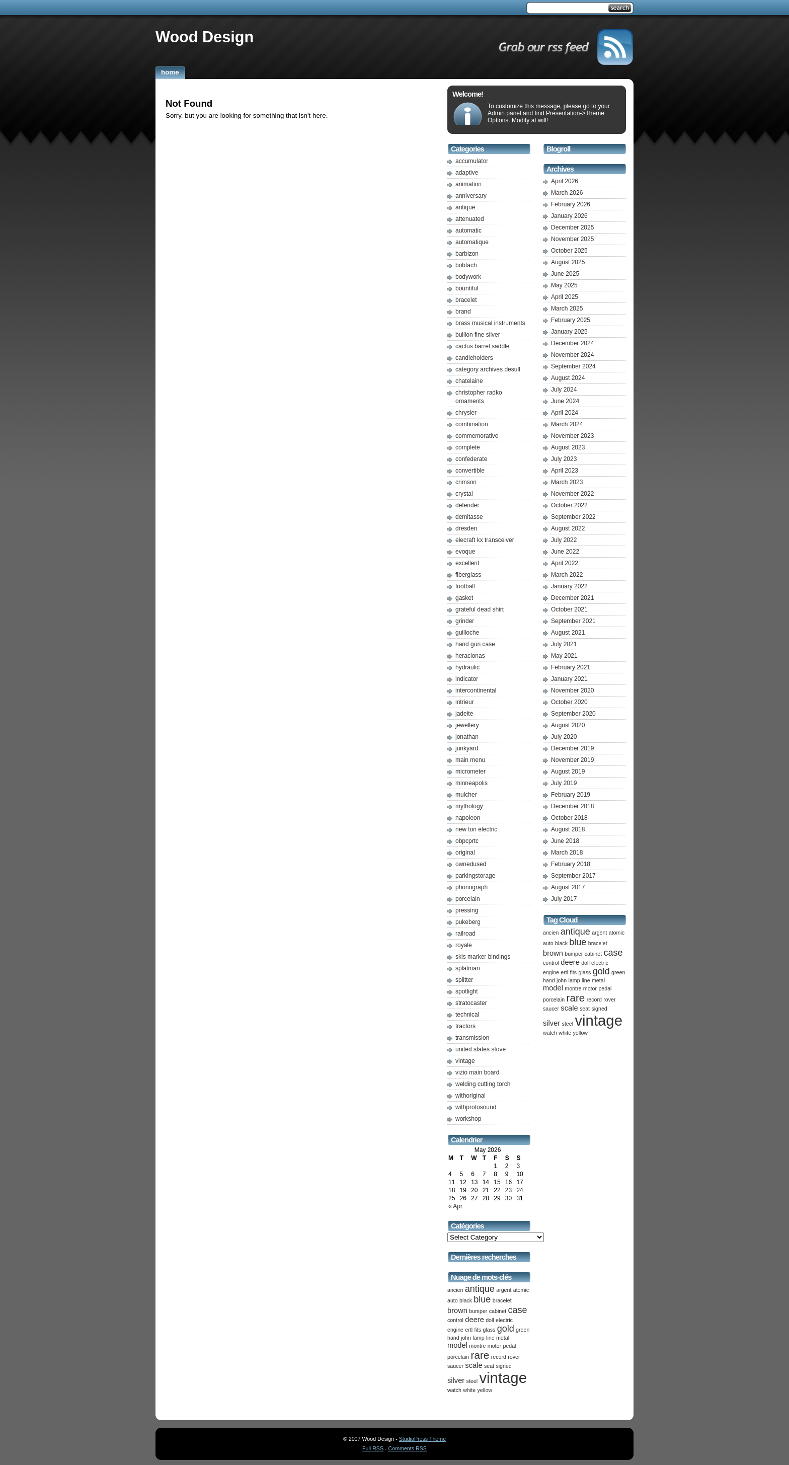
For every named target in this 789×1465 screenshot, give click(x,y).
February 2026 (570, 204)
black (465, 1300)
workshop (468, 1118)
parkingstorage (475, 875)
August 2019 (568, 771)
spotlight (466, 991)
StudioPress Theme (422, 1439)
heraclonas (470, 655)
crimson (466, 482)
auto (452, 1300)
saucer (455, 1366)
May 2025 (564, 285)
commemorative (476, 435)
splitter (464, 979)
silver (455, 1380)
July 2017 (564, 898)
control (455, 1320)
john (466, 1338)
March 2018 (567, 852)
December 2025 (572, 227)
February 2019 (570, 794)
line (490, 1338)
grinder (464, 621)
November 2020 (572, 690)
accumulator (471, 161)
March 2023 (567, 482)
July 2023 (564, 458)
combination (471, 424)
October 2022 (569, 505)
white (469, 1390)
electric (504, 1320)
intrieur (464, 702)
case (517, 1310)
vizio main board (477, 1072)
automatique (472, 242)
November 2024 (572, 354)
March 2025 (567, 308)
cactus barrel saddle (482, 346)
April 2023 (564, 470)
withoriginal (470, 1095)
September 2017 (573, 875)
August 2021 (568, 632)
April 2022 (564, 563)
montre (477, 1346)
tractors (465, 1026)
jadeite (464, 713)
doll (490, 1320)
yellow (484, 1390)
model (457, 1345)
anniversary (471, 195)
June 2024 (565, 401)
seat (489, 1366)
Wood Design (204, 36)
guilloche (467, 632)
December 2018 (572, 806)
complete (467, 447)
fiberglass (468, 574)
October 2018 (569, 817)
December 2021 (572, 597)
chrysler (466, 412)
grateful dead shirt (479, 609)
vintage (465, 1060)
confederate (471, 458)
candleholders (474, 357)
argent (503, 1290)
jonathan (467, 736)
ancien (455, 1290)
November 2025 (572, 239)
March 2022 (567, 574)
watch (454, 1390)
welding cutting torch (482, 1084)
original (465, 852)
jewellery (467, 725)
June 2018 (565, 840)
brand (463, 311)
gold (505, 1329)
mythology (469, 806)
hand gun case (475, 644)
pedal (509, 1346)
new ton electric (476, 829)
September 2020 (573, 713)
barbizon (467, 253)
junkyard (466, 748)
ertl (468, 1330)
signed (503, 1366)
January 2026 (569, 215)
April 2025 (564, 296)
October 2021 (569, 609)
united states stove (480, 1049)
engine (455, 1330)
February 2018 (570, 864)
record (498, 1357)
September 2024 (573, 366)
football (465, 586)
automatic (468, 230)
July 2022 (564, 540)
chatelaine (469, 380)
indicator (466, 678)
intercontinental (475, 690)
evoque (465, 551)
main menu (470, 759)
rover (514, 1357)
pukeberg (468, 922)
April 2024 (564, 412)
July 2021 (564, 644)
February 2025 (570, 320)
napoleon (467, 817)
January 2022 (569, 586)
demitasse (469, 516)
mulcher (466, 794)
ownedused (470, 864)
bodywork (468, 276)
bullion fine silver (477, 334)
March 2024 (567, 424)
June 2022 (565, 551)
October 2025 (569, 250)
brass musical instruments (490, 323)
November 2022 (572, 493)
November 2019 (572, 759)
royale (463, 945)
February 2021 (570, 667)
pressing (466, 910)
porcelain (467, 898)
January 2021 (569, 678)
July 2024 (564, 389)
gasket (464, 597)
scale (473, 1365)
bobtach (466, 265)
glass (489, 1330)
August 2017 (568, 887)
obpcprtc (467, 840)
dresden (466, 528)
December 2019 (572, 748)
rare (480, 1355)
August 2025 (568, 262)
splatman (467, 968)
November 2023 (572, 435)
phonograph (471, 887)
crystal (464, 493)
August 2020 (568, 725)
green (522, 1330)
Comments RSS (407, 1448)
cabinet (497, 1311)
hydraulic (467, 667)
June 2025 (565, 273)
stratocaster (471, 1003)
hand (453, 1338)
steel (472, 1381)
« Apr (455, 1206)
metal (502, 1338)
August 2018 (568, 829)
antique (465, 207)
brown (457, 1310)
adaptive (466, 172)
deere (474, 1320)
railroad (465, 933)
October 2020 (569, 702)
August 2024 (568, 377)
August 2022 (568, 528)
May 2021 (564, 655)
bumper (478, 1311)
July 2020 (564, 736)
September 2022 (573, 516)
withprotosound (475, 1107)
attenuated (469, 218)
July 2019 (564, 783)
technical (467, 1014)
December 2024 (572, 343)
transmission (472, 1037)
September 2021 (573, 621)
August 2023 (568, 447)
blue (482, 1299)
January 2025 (569, 331)
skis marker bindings (482, 956)
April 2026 (564, 181)
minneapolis (471, 783)
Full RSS (372, 1448)
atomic (521, 1290)
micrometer (470, 771)
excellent (467, 563)
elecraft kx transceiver (484, 540)
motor (494, 1346)
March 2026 (567, 192)
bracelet (466, 299)
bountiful (466, 288)
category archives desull (487, 369)
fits (478, 1330)
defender (467, 505)
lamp (479, 1338)
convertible (470, 470)
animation (468, 184)
